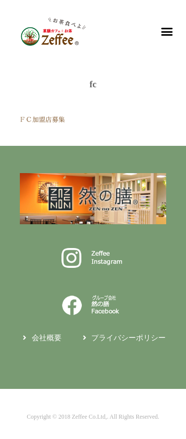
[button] (167, 31)
